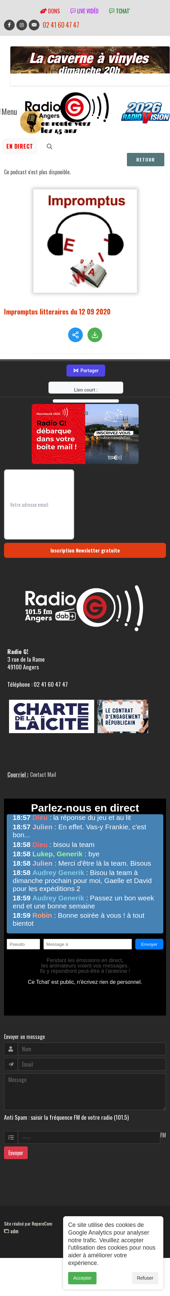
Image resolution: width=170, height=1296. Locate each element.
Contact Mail (43, 775)
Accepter (82, 1280)
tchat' (119, 11)
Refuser (145, 1280)
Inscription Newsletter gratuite (85, 550)
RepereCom (42, 1223)
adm (11, 1231)
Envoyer (15, 1153)
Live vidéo (84, 11)
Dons (50, 11)
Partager (86, 371)
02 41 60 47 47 (61, 25)
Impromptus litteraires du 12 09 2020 (57, 311)
